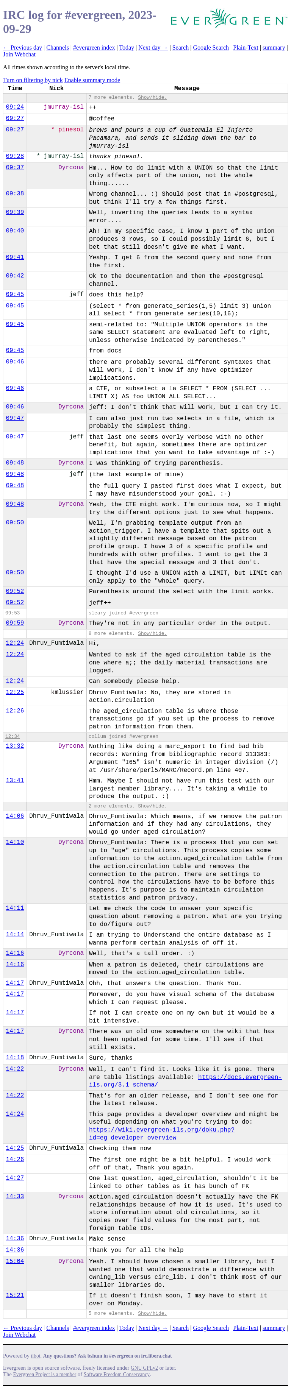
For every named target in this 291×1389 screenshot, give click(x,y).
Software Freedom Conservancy (117, 1374)
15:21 (15, 1295)
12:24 (15, 643)
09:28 (15, 156)
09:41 (15, 257)
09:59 (15, 623)
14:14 (15, 934)
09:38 (15, 193)
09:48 (15, 463)
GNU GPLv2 (144, 1368)
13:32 (15, 746)
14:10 (15, 842)
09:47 (15, 418)
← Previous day (22, 47)
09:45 (15, 294)
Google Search (211, 47)
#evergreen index (94, 47)
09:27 (15, 118)
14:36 (15, 1238)
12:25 (15, 692)
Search (180, 47)
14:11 (15, 908)
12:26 (15, 711)
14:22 (15, 1069)
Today (126, 47)
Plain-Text (245, 47)
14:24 (15, 1114)
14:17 (15, 983)
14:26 (15, 1159)
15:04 (15, 1261)
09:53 (12, 613)
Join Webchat (19, 54)
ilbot (36, 1356)
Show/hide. (152, 97)
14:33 (15, 1196)
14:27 (15, 1178)
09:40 (15, 231)
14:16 (15, 953)
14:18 (15, 1057)
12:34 (12, 736)
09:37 (15, 167)
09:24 (15, 107)
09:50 (15, 522)
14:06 (15, 816)
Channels (57, 47)
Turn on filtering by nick (33, 80)
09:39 (15, 212)
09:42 (15, 276)
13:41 (15, 780)
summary (274, 47)
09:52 (15, 591)
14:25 (15, 1148)
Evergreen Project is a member (45, 1374)
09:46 (15, 362)
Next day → (153, 47)
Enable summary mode (92, 80)
